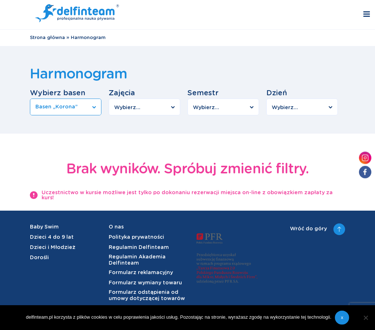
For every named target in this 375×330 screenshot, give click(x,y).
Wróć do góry (317, 229)
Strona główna (47, 37)
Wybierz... (127, 107)
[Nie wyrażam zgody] (366, 317)
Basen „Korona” (56, 107)
